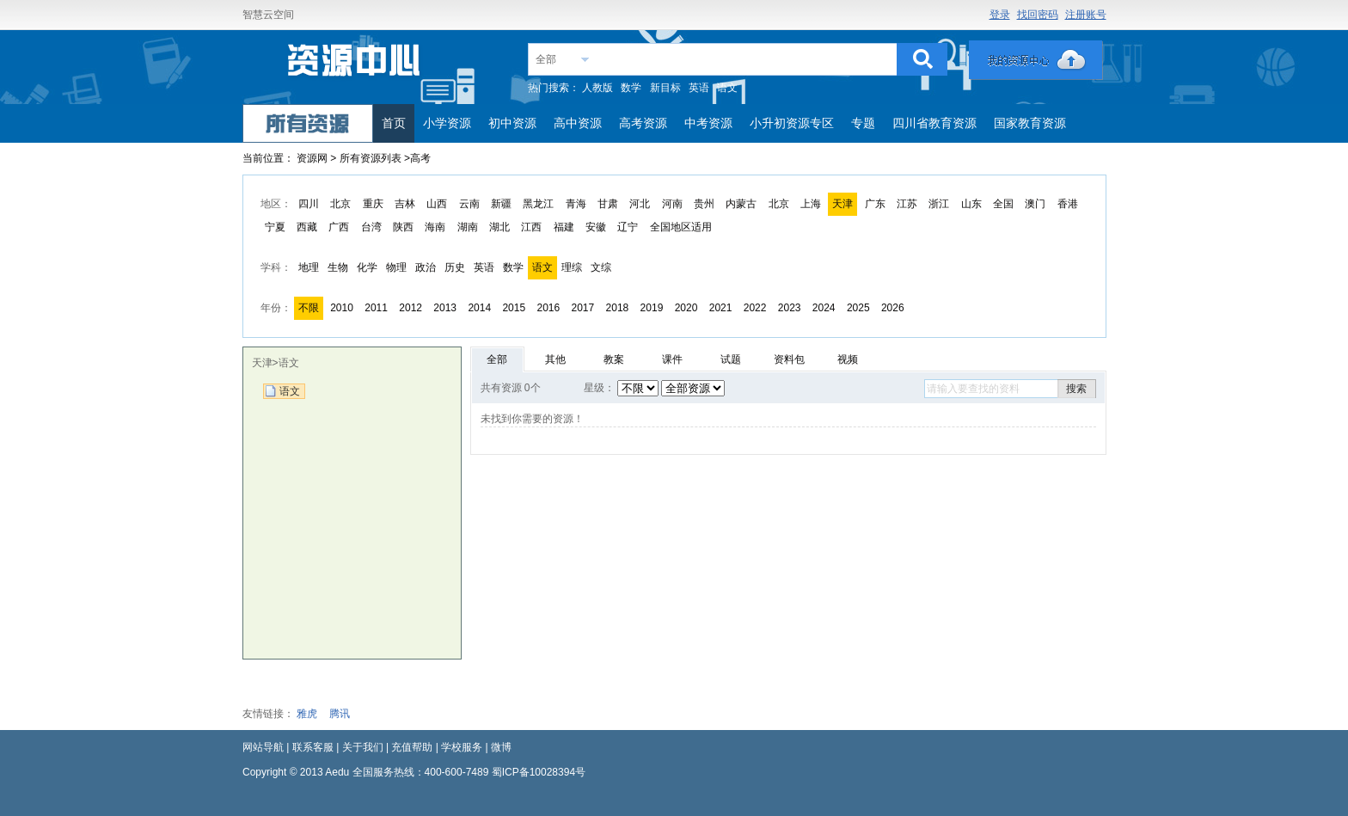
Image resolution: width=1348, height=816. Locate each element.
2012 (410, 308)
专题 (863, 123)
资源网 (312, 158)
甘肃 (607, 204)
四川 (308, 204)
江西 (531, 227)
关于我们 (362, 747)
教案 (614, 359)
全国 (1003, 204)
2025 (858, 308)
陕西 (403, 227)
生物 (338, 267)
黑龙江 (538, 204)
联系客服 (313, 747)
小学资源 (447, 123)
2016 (548, 308)
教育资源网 (355, 66)
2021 (720, 308)
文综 (601, 267)
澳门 (1035, 204)
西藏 (307, 227)
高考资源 (643, 123)
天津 (842, 204)
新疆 (501, 204)
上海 (810, 204)
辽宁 (627, 227)
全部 (546, 59)
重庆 (373, 204)
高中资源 (578, 123)
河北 (639, 204)
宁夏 (275, 227)
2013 (444, 308)
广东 (875, 204)
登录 (1000, 15)
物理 (396, 267)
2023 (789, 308)
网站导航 (263, 747)
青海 (576, 204)
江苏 (907, 204)
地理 (308, 267)
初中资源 (512, 123)
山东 (971, 204)
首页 (394, 123)
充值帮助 (411, 747)
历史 (454, 267)
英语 (699, 88)
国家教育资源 (1030, 123)
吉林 (405, 204)
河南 (672, 204)
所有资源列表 (372, 158)
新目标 (665, 88)
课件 (672, 359)
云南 (469, 204)
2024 (824, 308)
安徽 (595, 227)
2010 (341, 308)
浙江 (938, 204)
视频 (847, 359)
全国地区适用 (681, 227)
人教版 (597, 88)
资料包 (789, 359)
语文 (727, 88)
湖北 (499, 227)
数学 (631, 88)
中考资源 (708, 123)
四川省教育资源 (934, 123)
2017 (583, 308)
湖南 (467, 227)
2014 (479, 308)
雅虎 (307, 714)
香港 (1067, 204)
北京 (340, 204)
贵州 (704, 204)
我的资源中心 (1036, 60)
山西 (436, 204)
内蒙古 (741, 204)
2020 (686, 308)
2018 (617, 308)
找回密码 (1037, 15)
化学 (367, 267)
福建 (564, 227)
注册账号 (1085, 15)
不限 (308, 308)
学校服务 (461, 747)
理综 (571, 267)
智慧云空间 (268, 15)
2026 (892, 308)
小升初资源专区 (792, 123)
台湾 (371, 227)
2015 (513, 308)
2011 (376, 308)
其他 (555, 359)
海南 (435, 227)
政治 (425, 267)
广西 (338, 227)
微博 (501, 747)
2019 (652, 308)
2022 (755, 308)
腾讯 (339, 714)
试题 (730, 359)
